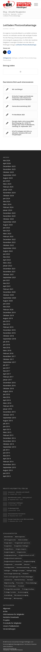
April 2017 (7, 374)
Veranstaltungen (9, 629)
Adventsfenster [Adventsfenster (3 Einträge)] (8, 536)
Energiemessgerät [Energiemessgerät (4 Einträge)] (9, 552)
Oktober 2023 (8, 219)
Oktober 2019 (8, 315)
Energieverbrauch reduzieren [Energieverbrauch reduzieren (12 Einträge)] (13, 561)
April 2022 (7, 260)
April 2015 (7, 429)
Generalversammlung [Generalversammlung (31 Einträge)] (22, 567)
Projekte (6, 620)
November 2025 (9, 169)
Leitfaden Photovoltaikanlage (26, 45)
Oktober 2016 (8, 388)
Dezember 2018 (9, 330)
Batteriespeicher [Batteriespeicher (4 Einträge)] (20, 536)
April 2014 (7, 458)
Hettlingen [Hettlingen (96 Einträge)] (7, 570)
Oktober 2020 (8, 295)
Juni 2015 (6, 426)
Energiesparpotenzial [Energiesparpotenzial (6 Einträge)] (10, 555)
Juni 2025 (6, 181)
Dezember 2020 (9, 292)
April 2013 (7, 476)
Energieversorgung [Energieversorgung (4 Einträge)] (29, 561)
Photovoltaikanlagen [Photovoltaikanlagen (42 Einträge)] (10, 586)
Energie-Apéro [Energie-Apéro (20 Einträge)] (8, 543)
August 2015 (8, 420)
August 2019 (8, 318)
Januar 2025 (7, 190)
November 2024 (9, 192)
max (13, 28)
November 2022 (9, 242)
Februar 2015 (8, 435)
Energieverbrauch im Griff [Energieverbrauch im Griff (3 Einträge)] (26, 555)
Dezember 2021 (9, 268)
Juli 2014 (6, 450)
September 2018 (9, 339)
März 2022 (7, 263)
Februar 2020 (8, 309)
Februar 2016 (8, 406)
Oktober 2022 (8, 245)
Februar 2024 (8, 207)
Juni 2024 (6, 198)
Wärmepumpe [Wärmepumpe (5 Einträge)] (18, 598)
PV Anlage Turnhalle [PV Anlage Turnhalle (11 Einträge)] (10, 592)
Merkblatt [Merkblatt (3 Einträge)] (30, 580)
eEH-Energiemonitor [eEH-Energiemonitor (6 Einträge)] (10, 540)
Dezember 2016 (9, 382)
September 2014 (9, 447)
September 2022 (9, 248)
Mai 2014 (6, 456)
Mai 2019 (6, 324)
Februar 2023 (8, 236)
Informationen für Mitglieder (13, 614)
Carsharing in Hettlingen (15, 503)
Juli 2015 (6, 423)
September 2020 (9, 298)
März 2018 (7, 350)
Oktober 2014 (8, 444)
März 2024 (7, 204)
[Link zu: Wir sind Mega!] (20, 89)
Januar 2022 (7, 266)
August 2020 (8, 301)
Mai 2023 (6, 230)
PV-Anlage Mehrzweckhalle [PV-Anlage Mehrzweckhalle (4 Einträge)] (12, 589)
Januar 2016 (7, 409)
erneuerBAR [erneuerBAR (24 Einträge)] (18, 564)
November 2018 (9, 333)
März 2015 (7, 432)
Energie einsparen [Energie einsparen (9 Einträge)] (21, 549)
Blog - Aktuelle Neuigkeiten (14, 12)
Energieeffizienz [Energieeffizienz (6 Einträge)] (9, 549)
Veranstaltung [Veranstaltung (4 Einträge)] (8, 595)
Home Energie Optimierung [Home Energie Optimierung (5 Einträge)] (12, 573)
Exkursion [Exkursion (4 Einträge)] (27, 564)
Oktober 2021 (8, 274)
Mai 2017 (6, 371)
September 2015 (9, 418)
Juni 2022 (6, 254)
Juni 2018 (6, 344)
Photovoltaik (7, 60)
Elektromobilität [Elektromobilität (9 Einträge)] (23, 540)
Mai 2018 (6, 347)
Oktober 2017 (8, 359)
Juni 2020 (6, 304)
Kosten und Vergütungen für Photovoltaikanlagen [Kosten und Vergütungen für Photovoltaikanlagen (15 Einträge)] (18, 577)
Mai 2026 (6, 160)
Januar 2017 (7, 380)
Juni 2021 (6, 280)
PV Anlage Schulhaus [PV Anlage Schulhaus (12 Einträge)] (28, 589)
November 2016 (9, 385)
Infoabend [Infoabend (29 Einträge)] (25, 573)
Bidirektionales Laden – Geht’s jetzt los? (20, 497)
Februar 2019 (8, 327)
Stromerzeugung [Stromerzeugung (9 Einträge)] (23, 592)
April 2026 (7, 163)
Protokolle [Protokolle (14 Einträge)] (21, 586)
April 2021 (7, 286)
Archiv (6, 28)
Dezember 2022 (9, 239)
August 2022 (8, 251)
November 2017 (9, 356)
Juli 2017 (6, 365)
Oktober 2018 (8, 336)
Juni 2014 (6, 453)
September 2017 (9, 362)
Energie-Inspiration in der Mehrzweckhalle (21, 519)
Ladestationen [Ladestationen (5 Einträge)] (8, 580)
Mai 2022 (6, 257)
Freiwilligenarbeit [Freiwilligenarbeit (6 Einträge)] (9, 567)
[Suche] (30, 4)
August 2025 (8, 178)
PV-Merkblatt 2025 (13, 508)
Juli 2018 (6, 342)
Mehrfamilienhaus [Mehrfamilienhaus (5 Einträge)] (19, 580)
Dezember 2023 (9, 213)
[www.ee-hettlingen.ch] (17, 4)
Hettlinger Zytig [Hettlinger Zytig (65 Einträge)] (31, 570)
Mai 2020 (6, 306)
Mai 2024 (6, 201)
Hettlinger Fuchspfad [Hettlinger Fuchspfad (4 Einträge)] (18, 570)
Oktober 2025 (8, 172)
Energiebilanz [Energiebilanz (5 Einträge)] (8, 546)
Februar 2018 (8, 353)
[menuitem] (30, 4)
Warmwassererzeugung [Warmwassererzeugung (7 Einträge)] (21, 595)
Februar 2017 (8, 377)
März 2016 (7, 403)
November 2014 (9, 441)
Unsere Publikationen (11, 626)
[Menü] (35, 4)
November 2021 (9, 271)
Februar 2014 (8, 461)
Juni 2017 (6, 368)
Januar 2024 (7, 210)
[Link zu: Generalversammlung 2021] (20, 106)
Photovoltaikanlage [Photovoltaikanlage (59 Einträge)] (31, 583)
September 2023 (9, 222)
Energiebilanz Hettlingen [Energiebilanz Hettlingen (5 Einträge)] (21, 546)
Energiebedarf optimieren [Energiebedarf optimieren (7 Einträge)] (22, 543)
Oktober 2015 (8, 415)
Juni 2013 (6, 473)
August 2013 (8, 470)
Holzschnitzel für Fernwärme (16, 514)
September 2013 (9, 467)
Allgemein (6, 608)
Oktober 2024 (8, 195)
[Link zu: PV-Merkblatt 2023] (20, 115)
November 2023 (9, 216)
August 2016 (8, 391)
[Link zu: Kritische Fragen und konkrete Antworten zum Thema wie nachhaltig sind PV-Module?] (20, 98)
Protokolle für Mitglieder (12, 623)
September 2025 (9, 175)
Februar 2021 (8, 289)
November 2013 (9, 464)
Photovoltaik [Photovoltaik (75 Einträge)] (20, 583)
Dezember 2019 (9, 312)
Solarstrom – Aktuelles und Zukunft (18, 492)
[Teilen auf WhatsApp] (20, 71)
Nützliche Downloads (11, 617)
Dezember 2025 (9, 166)
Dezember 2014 (9, 438)
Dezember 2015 (9, 412)
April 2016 (7, 400)
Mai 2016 (6, 397)
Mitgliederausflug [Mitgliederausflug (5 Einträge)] (9, 583)
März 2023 (7, 233)
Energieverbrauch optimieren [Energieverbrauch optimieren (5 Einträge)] (13, 558)
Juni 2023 (6, 228)
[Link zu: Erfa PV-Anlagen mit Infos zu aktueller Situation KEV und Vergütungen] (20, 133)
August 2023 (8, 225)
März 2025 (7, 184)
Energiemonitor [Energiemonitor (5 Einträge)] (21, 552)
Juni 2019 (6, 321)
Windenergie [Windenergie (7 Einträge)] (8, 598)
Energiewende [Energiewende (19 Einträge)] (8, 564)
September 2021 (9, 277)
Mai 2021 (6, 283)
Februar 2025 (8, 187)
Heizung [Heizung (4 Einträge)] (33, 567)
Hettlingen (15, 58)
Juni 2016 (6, 394)
